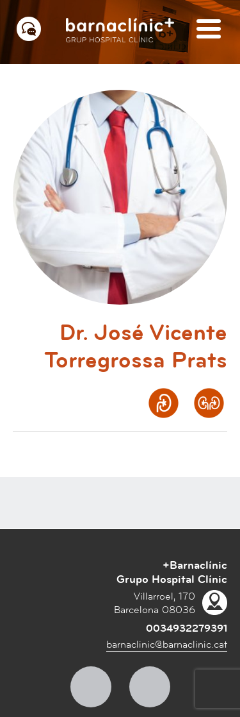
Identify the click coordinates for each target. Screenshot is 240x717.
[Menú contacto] (29, 29)
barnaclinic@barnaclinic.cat (166, 644)
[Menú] (208, 29)
